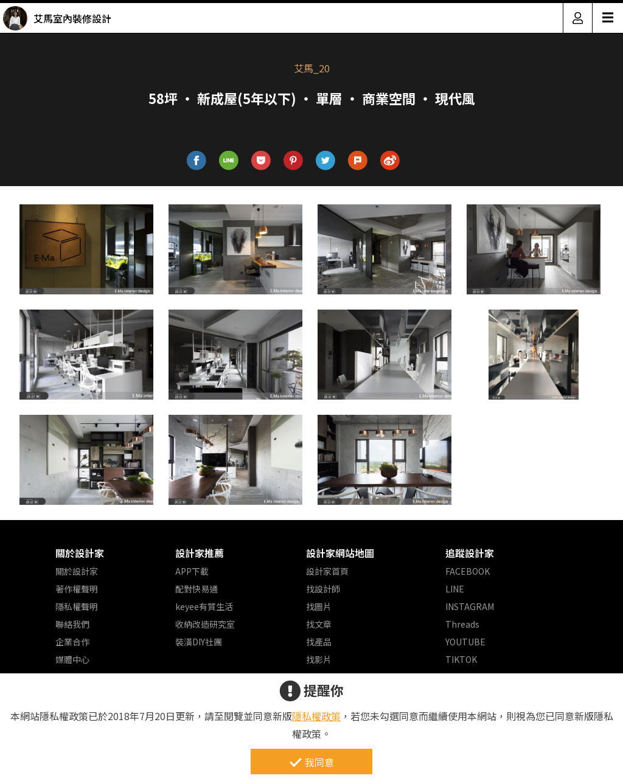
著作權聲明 (76, 589)
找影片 (319, 659)
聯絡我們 (72, 624)
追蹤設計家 (469, 553)
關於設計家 (79, 553)
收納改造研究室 (205, 624)
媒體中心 (72, 659)
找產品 (319, 642)
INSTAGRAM (469, 606)
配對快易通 (196, 589)
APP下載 (192, 571)
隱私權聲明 (76, 606)
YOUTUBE (465, 642)
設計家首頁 (327, 571)
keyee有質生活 (204, 606)
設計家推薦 (199, 553)
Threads (462, 624)
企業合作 (72, 642)
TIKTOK (461, 659)
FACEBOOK (467, 571)
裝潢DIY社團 (198, 642)
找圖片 (319, 606)
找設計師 (323, 589)
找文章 (319, 624)
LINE (454, 589)
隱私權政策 (316, 716)
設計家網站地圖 (340, 553)
